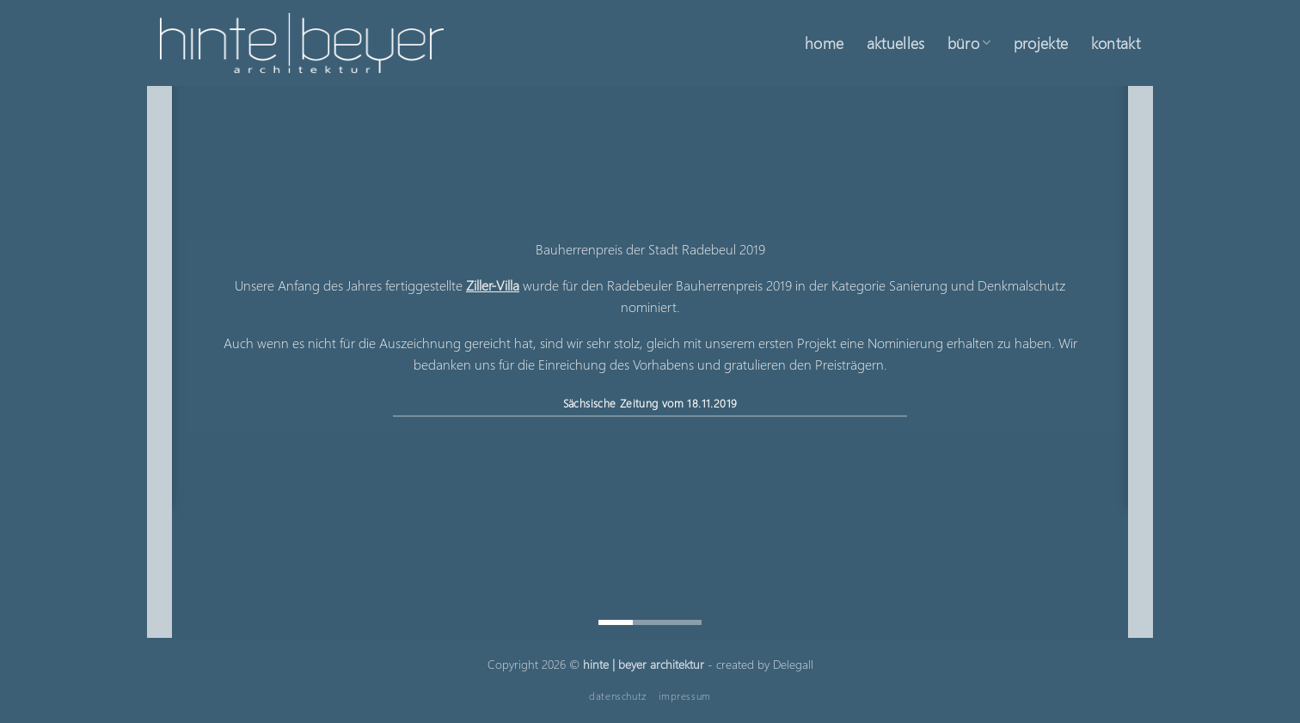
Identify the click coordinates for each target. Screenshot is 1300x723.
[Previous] (159, 361)
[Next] (1141, 361)
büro (969, 42)
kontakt (1115, 42)
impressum (685, 695)
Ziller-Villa (492, 284)
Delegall (793, 663)
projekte (1041, 42)
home (824, 42)
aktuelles (896, 42)
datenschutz (618, 695)
